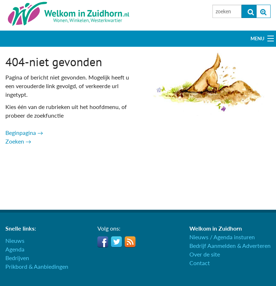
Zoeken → (18, 141)
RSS (130, 241)
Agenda (14, 249)
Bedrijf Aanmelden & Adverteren (230, 245)
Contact (199, 262)
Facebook (102, 241)
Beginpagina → (24, 132)
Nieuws (14, 240)
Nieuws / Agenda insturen (222, 236)
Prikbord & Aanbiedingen (36, 266)
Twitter (116, 241)
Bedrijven (17, 257)
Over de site (204, 254)
